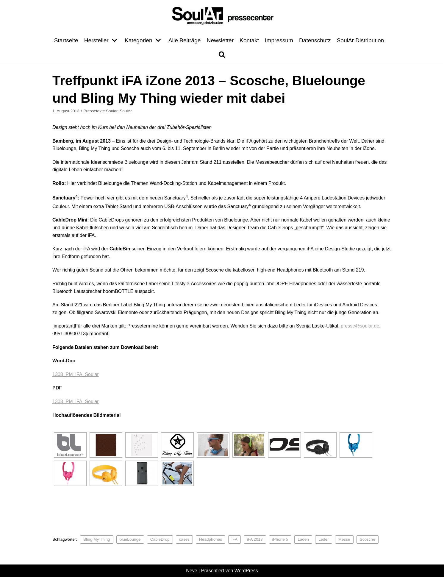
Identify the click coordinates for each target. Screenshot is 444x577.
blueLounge (130, 539)
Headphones (210, 539)
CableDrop (160, 539)
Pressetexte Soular (100, 111)
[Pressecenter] (222, 15)
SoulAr (126, 111)
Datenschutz (315, 40)
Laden (303, 539)
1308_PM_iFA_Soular (75, 374)
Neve (191, 570)
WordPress (246, 570)
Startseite (66, 40)
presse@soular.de (360, 325)
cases (184, 539)
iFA (234, 539)
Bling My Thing (96, 539)
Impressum (279, 40)
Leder (324, 539)
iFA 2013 (255, 539)
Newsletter (220, 40)
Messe (344, 539)
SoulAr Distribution (360, 40)
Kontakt (249, 40)
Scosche (367, 539)
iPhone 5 (280, 539)
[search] (221, 54)
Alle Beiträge (184, 40)
